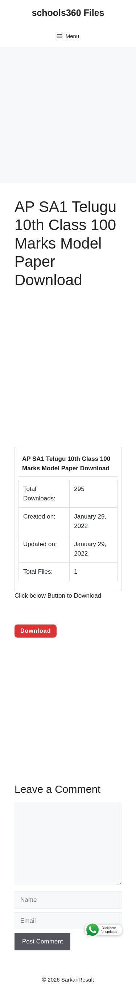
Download (35, 631)
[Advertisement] (68, 115)
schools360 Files (68, 13)
